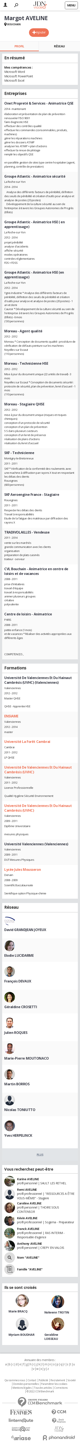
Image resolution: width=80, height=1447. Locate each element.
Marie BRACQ (18, 1311)
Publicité (43, 1380)
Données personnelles (26, 1384)
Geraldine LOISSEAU (51, 1337)
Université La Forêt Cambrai (27, 741)
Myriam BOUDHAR (21, 1335)
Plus (40, 1154)
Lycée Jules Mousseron (22, 869)
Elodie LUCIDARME (18, 955)
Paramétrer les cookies (54, 1384)
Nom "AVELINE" (28, 1257)
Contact (32, 1380)
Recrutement (58, 1380)
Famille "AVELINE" (30, 1269)
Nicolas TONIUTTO (19, 1109)
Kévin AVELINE (27, 1218)
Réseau (59, 46)
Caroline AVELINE (29, 1203)
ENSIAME (11, 716)
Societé (71, 1380)
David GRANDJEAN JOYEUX (25, 929)
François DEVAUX (17, 981)
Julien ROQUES (16, 1032)
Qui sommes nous (14, 1380)
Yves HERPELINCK (18, 1135)
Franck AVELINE (28, 1229)
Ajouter (41, 32)
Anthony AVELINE (29, 1244)
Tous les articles (43, 1387)
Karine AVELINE (28, 1179)
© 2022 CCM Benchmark (40, 1391)
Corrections (60, 1387)
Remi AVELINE (27, 1190)
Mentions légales (22, 1387)
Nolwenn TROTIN (56, 1312)
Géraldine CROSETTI (20, 1007)
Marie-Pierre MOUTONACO (26, 1058)
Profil (19, 46)
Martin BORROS (17, 1084)
